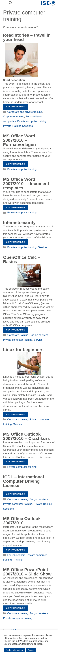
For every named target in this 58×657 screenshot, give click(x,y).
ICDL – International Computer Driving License (23, 481)
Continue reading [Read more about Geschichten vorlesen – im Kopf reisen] (15, 107)
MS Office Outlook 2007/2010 (22, 520)
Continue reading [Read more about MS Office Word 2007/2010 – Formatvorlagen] (15, 164)
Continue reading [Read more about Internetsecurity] (15, 242)
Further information (14, 650)
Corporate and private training (24, 111)
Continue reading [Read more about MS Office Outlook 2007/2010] (15, 550)
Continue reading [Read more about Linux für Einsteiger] (15, 414)
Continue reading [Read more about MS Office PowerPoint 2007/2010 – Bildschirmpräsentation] (15, 608)
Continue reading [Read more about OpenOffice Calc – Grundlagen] (15, 330)
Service (42, 247)
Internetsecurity (19, 222)
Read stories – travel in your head (27, 37)
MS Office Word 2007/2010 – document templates (26, 183)
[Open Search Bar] (10, 3)
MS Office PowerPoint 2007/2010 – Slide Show (27, 571)
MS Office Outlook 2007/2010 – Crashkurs (26, 436)
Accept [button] (31, 650)
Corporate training (13, 116)
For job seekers (39, 335)
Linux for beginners (23, 349)
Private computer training (32, 121)
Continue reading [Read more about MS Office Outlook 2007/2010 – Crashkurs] (15, 462)
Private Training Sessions (18, 125)
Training (18, 559)
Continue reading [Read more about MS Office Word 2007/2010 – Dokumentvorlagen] (15, 207)
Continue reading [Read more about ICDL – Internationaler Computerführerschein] (15, 494)
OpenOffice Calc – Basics (21, 259)
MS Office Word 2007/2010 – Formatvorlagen (19, 140)
